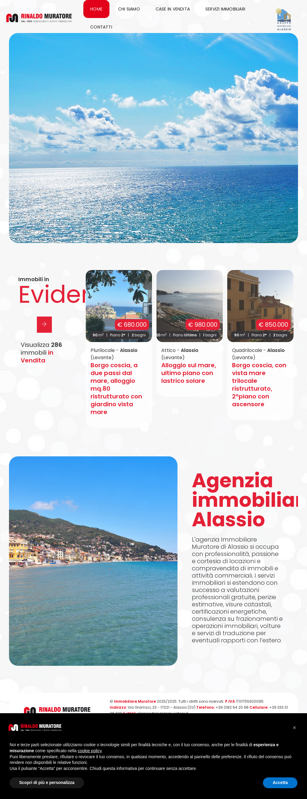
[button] (136, 231)
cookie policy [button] (89, 750)
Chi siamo (129, 9)
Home (96, 9)
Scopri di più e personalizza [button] (46, 782)
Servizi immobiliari (225, 9)
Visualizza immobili (41, 353)
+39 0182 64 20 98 (232, 707)
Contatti (101, 27)
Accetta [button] (280, 782)
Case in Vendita (173, 9)
